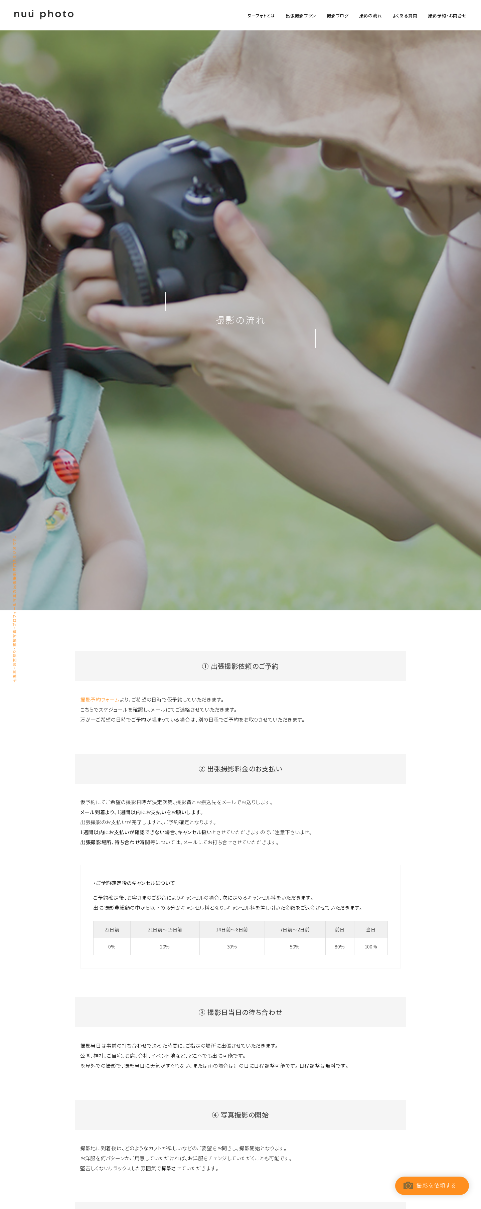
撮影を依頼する (436, 1185)
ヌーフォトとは (261, 15)
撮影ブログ (338, 15)
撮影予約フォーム (100, 699)
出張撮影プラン (301, 15)
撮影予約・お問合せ (447, 15)
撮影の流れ (370, 15)
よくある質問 (405, 15)
